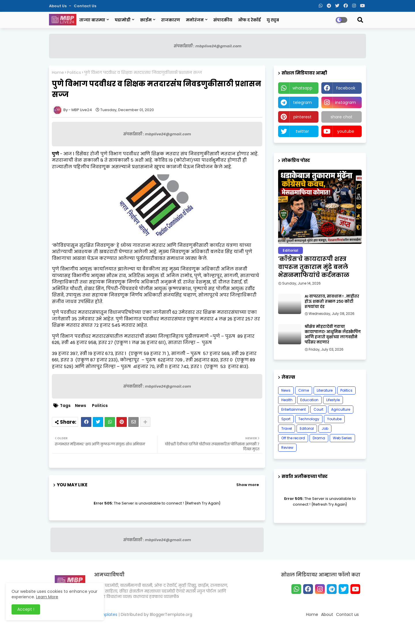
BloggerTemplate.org (171, 614)
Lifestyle (333, 399)
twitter (302, 131)
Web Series (342, 438)
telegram (302, 102)
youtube (345, 131)
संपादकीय (222, 20)
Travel (286, 428)
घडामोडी (123, 20)
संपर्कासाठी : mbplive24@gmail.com (208, 46)
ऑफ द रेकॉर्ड (249, 20)
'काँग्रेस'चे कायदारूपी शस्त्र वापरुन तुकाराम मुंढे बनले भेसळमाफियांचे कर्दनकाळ (313, 267)
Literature (325, 390)
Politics (74, 72)
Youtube (334, 418)
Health (287, 399)
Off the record (293, 438)
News (80, 405)
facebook (345, 88)
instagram (345, 102)
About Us (58, 6)
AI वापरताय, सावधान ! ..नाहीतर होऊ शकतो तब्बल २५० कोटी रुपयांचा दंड (332, 301)
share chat (341, 117)
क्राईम (146, 20)
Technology (308, 418)
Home (58, 72)
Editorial (307, 428)
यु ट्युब (273, 20)
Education (309, 399)
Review (287, 447)
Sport (285, 418)
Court (318, 409)
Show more (247, 484)
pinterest (302, 117)
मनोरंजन (195, 20)
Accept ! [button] (25, 609)
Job (325, 428)
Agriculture (340, 409)
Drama (319, 438)
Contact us (85, 6)
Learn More (47, 597)
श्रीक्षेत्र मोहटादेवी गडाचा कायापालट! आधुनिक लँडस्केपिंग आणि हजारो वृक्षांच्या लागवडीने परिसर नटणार (333, 334)
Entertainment (293, 409)
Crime (303, 390)
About (327, 614)
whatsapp (302, 88)
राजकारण (170, 20)
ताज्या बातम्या (92, 20)
